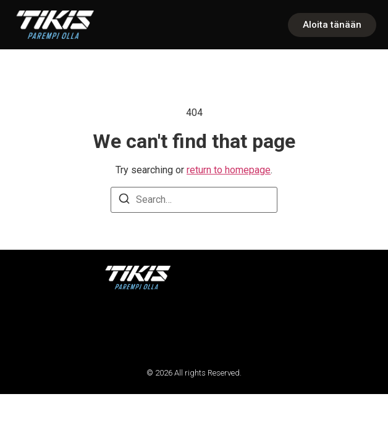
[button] (26, 328)
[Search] (124, 200)
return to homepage (229, 170)
